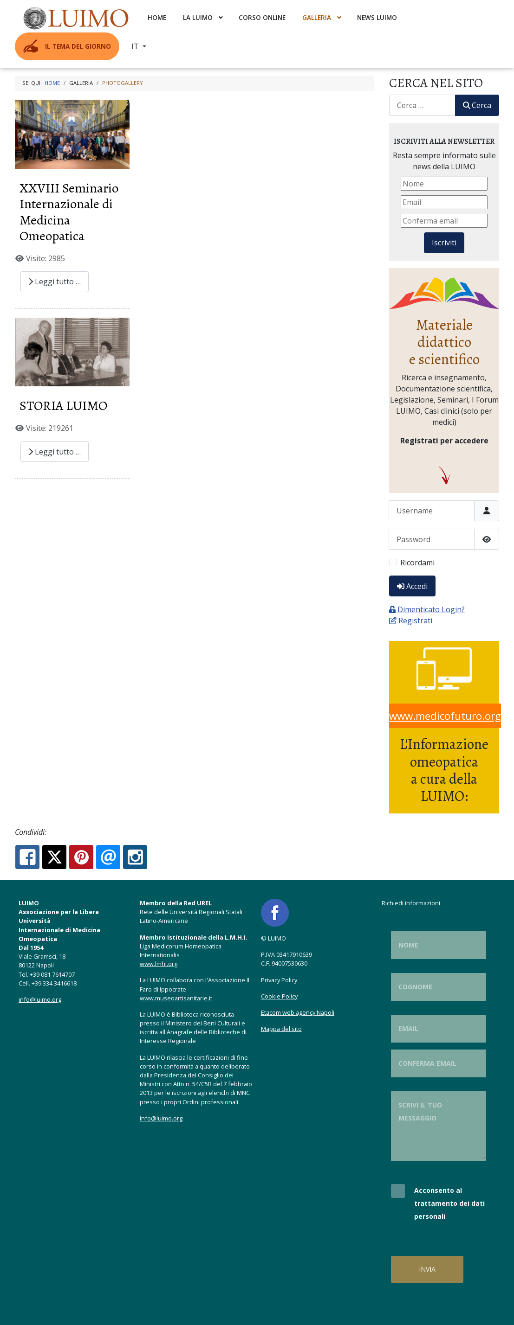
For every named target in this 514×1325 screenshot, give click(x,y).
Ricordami (417, 562)
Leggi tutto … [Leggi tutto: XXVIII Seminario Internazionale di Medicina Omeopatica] (54, 281)
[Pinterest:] (81, 857)
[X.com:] (54, 857)
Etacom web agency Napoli (297, 1012)
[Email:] (108, 857)
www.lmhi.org (158, 964)
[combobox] (422, 105)
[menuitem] (77, 18)
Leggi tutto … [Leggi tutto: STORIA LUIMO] (54, 452)
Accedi (412, 586)
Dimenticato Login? (427, 609)
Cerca (477, 105)
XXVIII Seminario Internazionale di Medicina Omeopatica (69, 212)
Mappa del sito (281, 1028)
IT (136, 46)
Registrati (410, 620)
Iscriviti (444, 242)
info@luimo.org (40, 999)
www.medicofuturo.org (445, 716)
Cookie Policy (279, 996)
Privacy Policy (279, 980)
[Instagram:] (135, 857)
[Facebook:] (27, 857)
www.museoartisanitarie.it (176, 998)
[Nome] (444, 184)
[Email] (444, 202)
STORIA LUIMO (63, 406)
